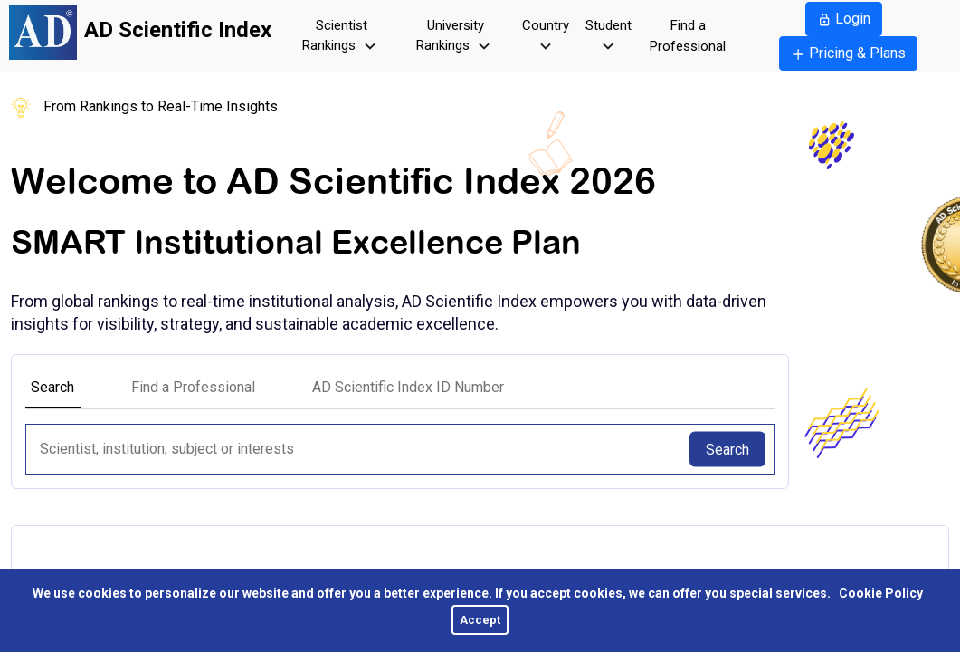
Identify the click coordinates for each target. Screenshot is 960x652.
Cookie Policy (881, 593)
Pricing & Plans (848, 53)
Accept (480, 620)
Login (843, 18)
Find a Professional (688, 35)
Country (545, 37)
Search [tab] (52, 387)
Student (608, 37)
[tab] (408, 388)
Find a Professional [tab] (193, 387)
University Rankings (455, 37)
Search (727, 448)
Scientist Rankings (341, 37)
